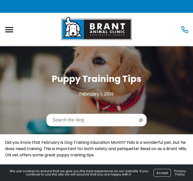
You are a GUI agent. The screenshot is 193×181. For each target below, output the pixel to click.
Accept (162, 172)
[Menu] (9, 29)
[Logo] (96, 28)
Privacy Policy (180, 173)
